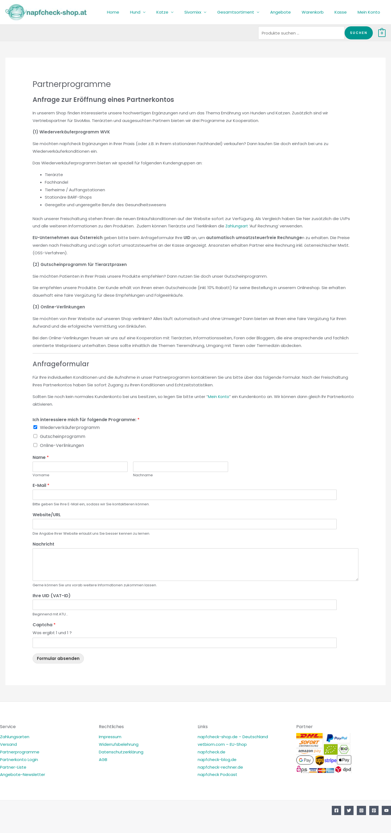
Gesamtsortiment (247, 12)
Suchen (358, 32)
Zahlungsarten (14, 737)
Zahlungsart (237, 226)
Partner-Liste (13, 767)
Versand (8, 744)
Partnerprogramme (19, 752)
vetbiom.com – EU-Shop (222, 744)
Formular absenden (58, 658)
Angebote (290, 12)
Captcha (44, 625)
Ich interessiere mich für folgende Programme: (86, 420)
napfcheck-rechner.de (220, 767)
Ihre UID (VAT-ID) (52, 596)
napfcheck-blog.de (217, 759)
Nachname (143, 475)
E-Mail (41, 485)
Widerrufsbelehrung (118, 744)
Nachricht (43, 544)
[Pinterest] (374, 810)
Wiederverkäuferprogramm (70, 427)
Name (41, 458)
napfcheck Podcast (217, 774)
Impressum (110, 737)
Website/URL (47, 515)
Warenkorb (319, 12)
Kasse (345, 12)
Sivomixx (207, 12)
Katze (180, 12)
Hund (155, 12)
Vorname (41, 475)
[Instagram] (361, 810)
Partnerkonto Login (19, 759)
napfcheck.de (211, 752)
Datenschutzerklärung (121, 752)
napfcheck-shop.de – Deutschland (233, 737)
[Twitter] (349, 810)
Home (136, 12)
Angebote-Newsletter (22, 774)
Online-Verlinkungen (62, 445)
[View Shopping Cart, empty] (382, 33)
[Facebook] (336, 810)
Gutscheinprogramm (62, 436)
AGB (103, 759)
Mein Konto (370, 12)
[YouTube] (386, 810)
